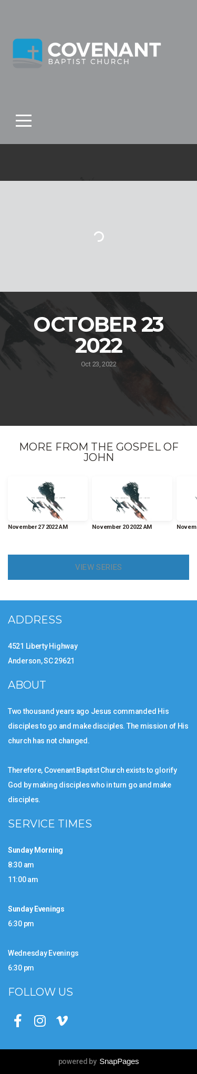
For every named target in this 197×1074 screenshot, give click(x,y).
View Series (98, 567)
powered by (98, 1061)
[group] (48, 507)
